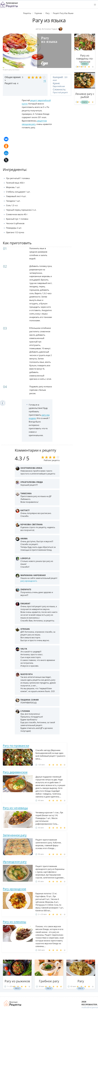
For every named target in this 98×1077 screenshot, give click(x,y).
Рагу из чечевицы (15, 808)
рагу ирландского (28, 581)
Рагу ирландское (14, 889)
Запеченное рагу (15, 835)
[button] (95, 5)
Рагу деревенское (15, 772)
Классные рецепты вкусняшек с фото (9, 5)
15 (44, 80)
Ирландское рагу (15, 862)
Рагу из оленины (14, 922)
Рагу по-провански (16, 746)
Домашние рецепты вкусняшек (13, 1003)
